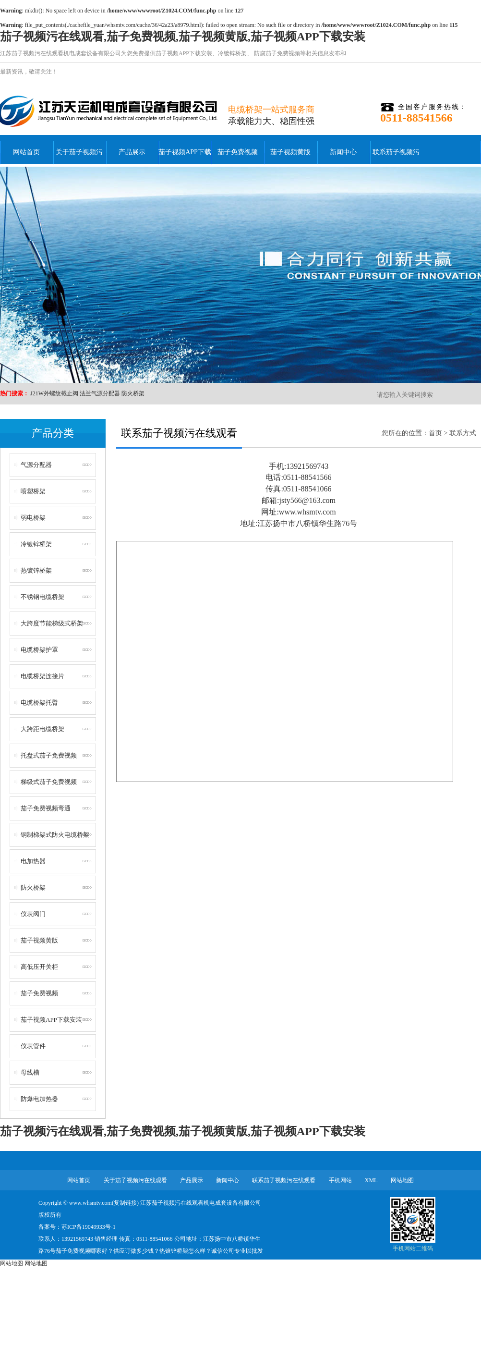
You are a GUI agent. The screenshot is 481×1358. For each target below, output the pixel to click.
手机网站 (340, 1180)
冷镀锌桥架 (232, 53)
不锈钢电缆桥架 (42, 596)
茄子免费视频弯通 (46, 808)
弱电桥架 (33, 517)
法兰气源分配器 (100, 393)
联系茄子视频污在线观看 (396, 157)
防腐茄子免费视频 (276, 53)
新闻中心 (343, 152)
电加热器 (33, 861)
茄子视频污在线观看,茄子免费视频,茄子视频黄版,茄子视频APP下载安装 (182, 36)
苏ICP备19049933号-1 (88, 1226)
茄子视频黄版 (290, 152)
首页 (435, 433)
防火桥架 (132, 393)
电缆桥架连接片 (42, 676)
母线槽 (30, 1072)
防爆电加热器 (39, 1098)
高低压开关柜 (39, 966)
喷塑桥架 (33, 491)
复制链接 (125, 1202)
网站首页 (26, 152)
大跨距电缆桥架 (42, 729)
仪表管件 (33, 1046)
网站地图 (402, 1180)
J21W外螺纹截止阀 (54, 393)
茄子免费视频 (237, 152)
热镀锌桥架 (36, 570)
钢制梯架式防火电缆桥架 (55, 834)
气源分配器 (36, 464)
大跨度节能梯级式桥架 (52, 623)
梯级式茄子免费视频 (49, 781)
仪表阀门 (33, 914)
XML (371, 1180)
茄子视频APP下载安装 (184, 53)
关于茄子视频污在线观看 (79, 157)
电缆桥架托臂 (39, 702)
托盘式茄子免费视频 (49, 755)
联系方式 (462, 433)
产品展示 (132, 152)
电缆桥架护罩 (39, 649)
